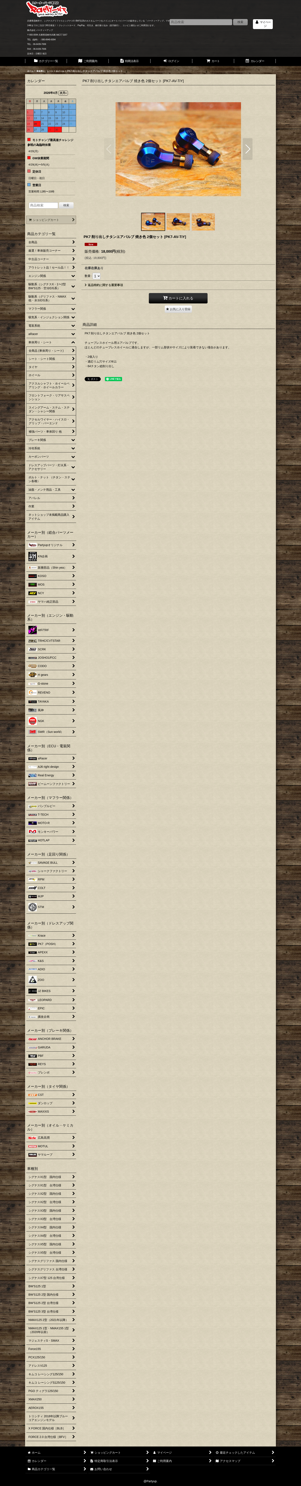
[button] (109, 149)
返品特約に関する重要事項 (104, 285)
